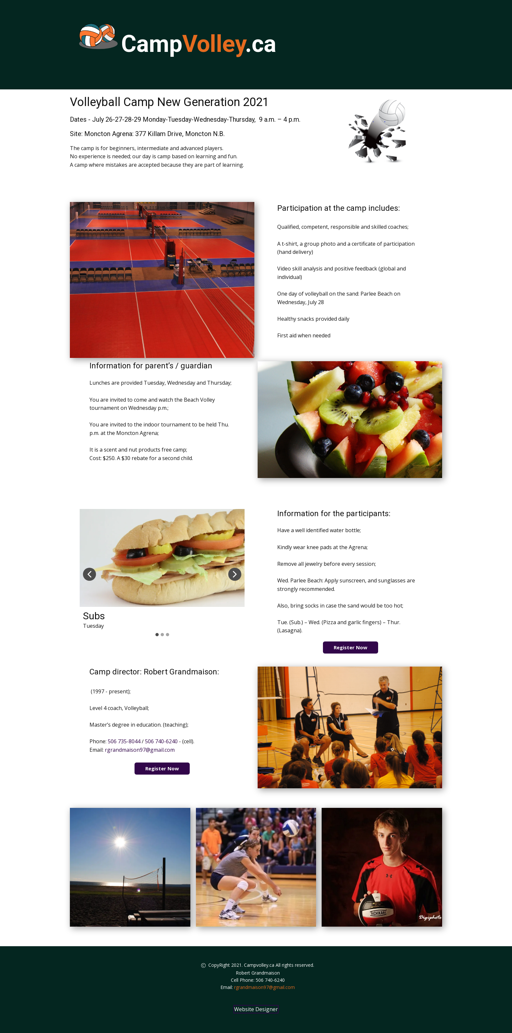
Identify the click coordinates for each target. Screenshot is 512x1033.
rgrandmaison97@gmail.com (140, 749)
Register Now (350, 647)
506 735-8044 (124, 741)
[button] (89, 574)
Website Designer (256, 1009)
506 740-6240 (161, 741)
